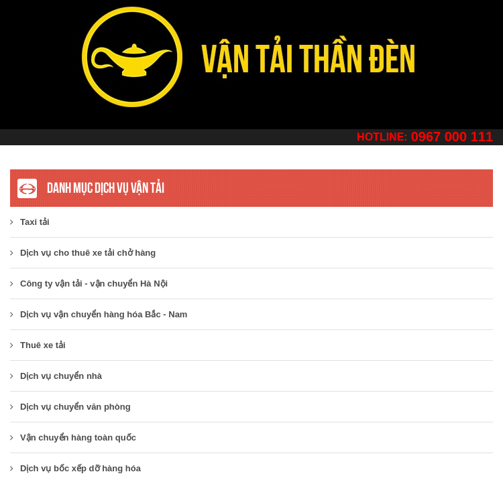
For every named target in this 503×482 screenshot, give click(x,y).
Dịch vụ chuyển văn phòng (70, 407)
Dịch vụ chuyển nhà (56, 376)
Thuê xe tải (38, 345)
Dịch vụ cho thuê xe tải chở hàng (83, 253)
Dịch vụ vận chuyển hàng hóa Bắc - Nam (98, 314)
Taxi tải (30, 222)
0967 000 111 (452, 136)
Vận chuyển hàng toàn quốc (73, 437)
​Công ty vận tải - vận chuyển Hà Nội (89, 283)
